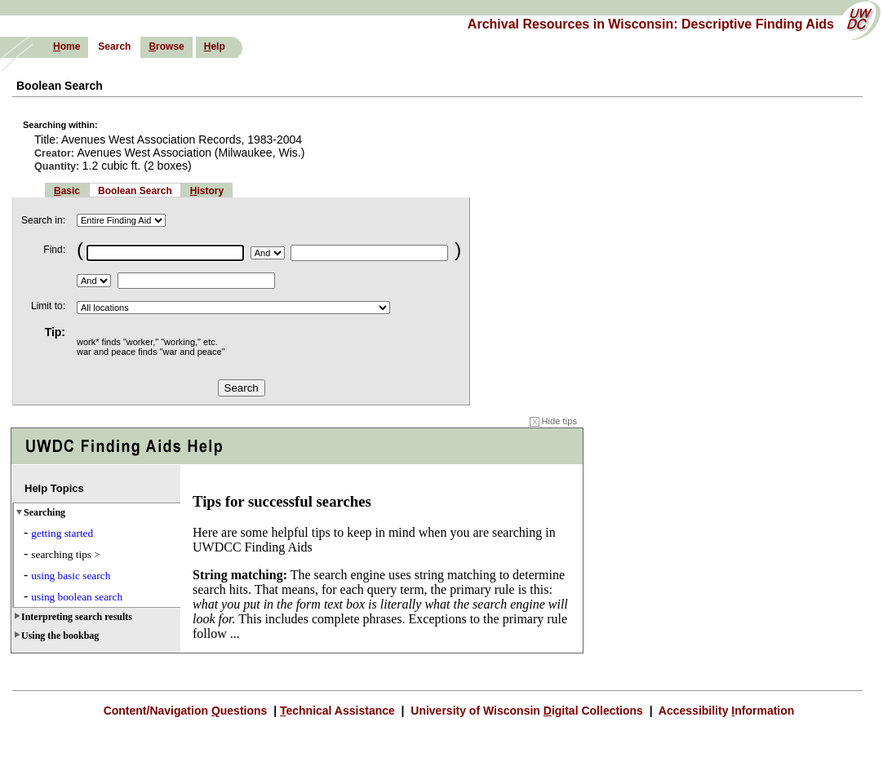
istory (207, 191)
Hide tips (553, 421)
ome (66, 46)
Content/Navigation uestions (187, 710)
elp (214, 46)
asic (67, 191)
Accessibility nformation (724, 710)
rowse (166, 46)
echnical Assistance (339, 710)
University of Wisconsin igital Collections (526, 710)
